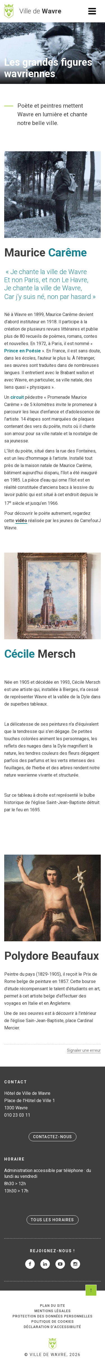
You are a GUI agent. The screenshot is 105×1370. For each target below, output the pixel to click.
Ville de (40, 11)
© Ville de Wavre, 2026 (52, 1354)
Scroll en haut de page (91, 1290)
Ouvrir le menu (92, 11)
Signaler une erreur (84, 1050)
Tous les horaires (52, 1220)
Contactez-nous (52, 1137)
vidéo (21, 520)
